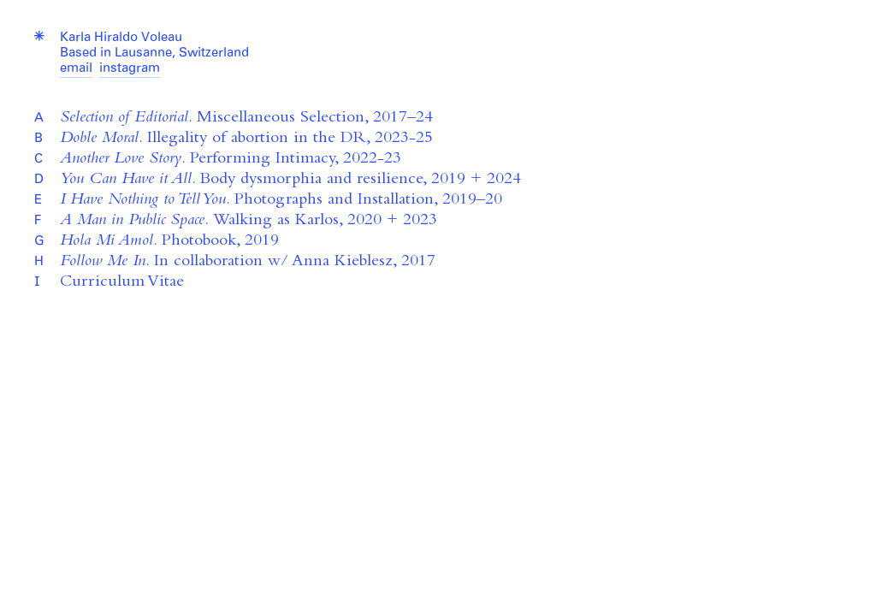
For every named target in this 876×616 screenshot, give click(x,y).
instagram (129, 68)
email (76, 68)
